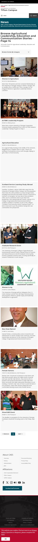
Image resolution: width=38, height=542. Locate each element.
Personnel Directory (26, 458)
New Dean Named (8, 329)
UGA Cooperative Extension (11, 473)
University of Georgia (7, 1)
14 (13, 434)
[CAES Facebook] (3, 482)
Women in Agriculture (10, 79)
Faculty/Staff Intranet (12, 488)
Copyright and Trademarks (27, 518)
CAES (2, 24)
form (3, 534)
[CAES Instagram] (11, 482)
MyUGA (11, 522)
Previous (5, 434)
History (6, 461)
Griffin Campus (8, 478)
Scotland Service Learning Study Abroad (17, 184)
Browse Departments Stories (22, 24)
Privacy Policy (24, 461)
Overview (6, 458)
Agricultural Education (10, 143)
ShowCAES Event (8, 412)
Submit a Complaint (27, 522)
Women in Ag (7, 287)
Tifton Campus (8, 24)
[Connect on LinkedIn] (24, 482)
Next (20, 434)
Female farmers (8, 370)
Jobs (5, 466)
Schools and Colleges (10, 518)
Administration (7, 463)
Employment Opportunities (10, 524)
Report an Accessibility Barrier (27, 524)
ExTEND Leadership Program (12, 120)
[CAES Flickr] (15, 482)
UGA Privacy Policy (27, 520)
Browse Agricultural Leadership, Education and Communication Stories (19, 25)
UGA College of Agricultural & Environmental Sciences (15, 5)
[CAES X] (7, 482)
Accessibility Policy (26, 463)
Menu (3, 16)
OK (6, 539)
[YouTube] (19, 482)
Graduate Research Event (11, 245)
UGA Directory (10, 520)
